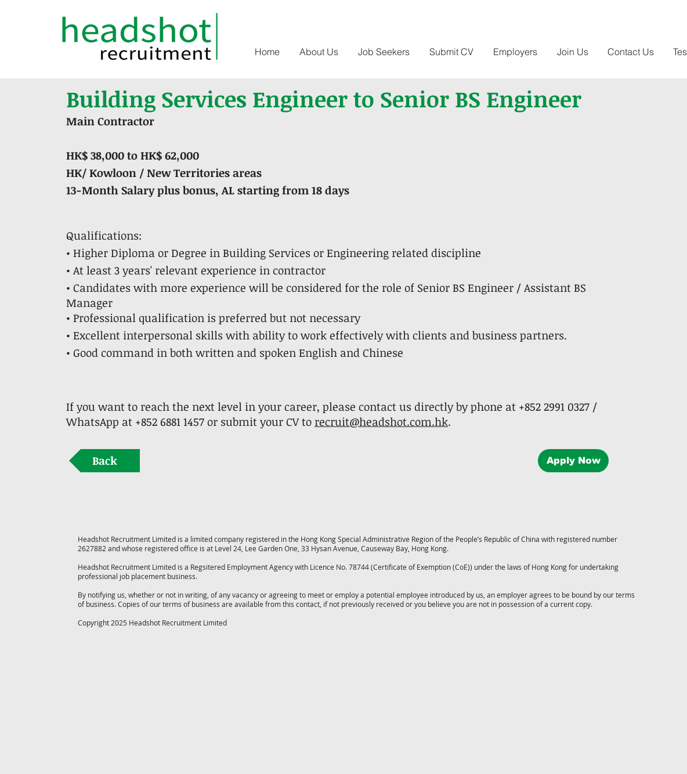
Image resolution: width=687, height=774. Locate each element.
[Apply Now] (573, 460)
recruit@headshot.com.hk (381, 421)
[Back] (104, 460)
